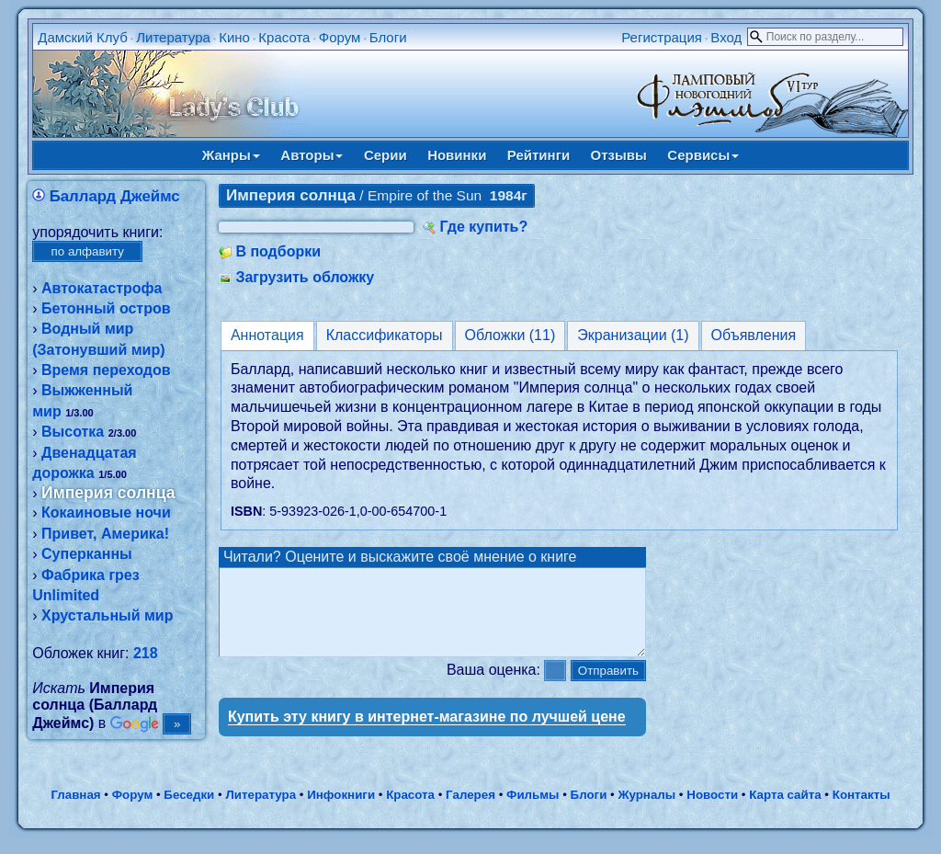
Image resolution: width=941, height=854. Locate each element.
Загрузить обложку (304, 277)
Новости (712, 811)
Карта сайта (785, 811)
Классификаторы (384, 335)
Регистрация (661, 37)
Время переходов (105, 370)
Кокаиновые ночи (106, 512)
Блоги (388, 37)
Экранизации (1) (632, 335)
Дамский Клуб (83, 37)
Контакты (861, 811)
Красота (284, 37)
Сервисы (703, 155)
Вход (726, 37)
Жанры (231, 155)
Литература (173, 37)
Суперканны (86, 554)
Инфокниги (341, 811)
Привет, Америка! (105, 533)
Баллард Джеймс (115, 196)
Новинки (456, 155)
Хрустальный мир (107, 615)
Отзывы (619, 155)
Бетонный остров (106, 308)
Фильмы (532, 811)
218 (145, 653)
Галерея (470, 811)
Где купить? (483, 226)
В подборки (278, 251)
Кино (234, 37)
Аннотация (267, 335)
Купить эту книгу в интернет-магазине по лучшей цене (427, 733)
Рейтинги (538, 155)
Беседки (189, 811)
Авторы (311, 155)
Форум (340, 37)
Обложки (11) (510, 335)
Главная (75, 811)
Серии (385, 155)
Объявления (754, 335)
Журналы (646, 811)
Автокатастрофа (101, 288)
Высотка (72, 431)
